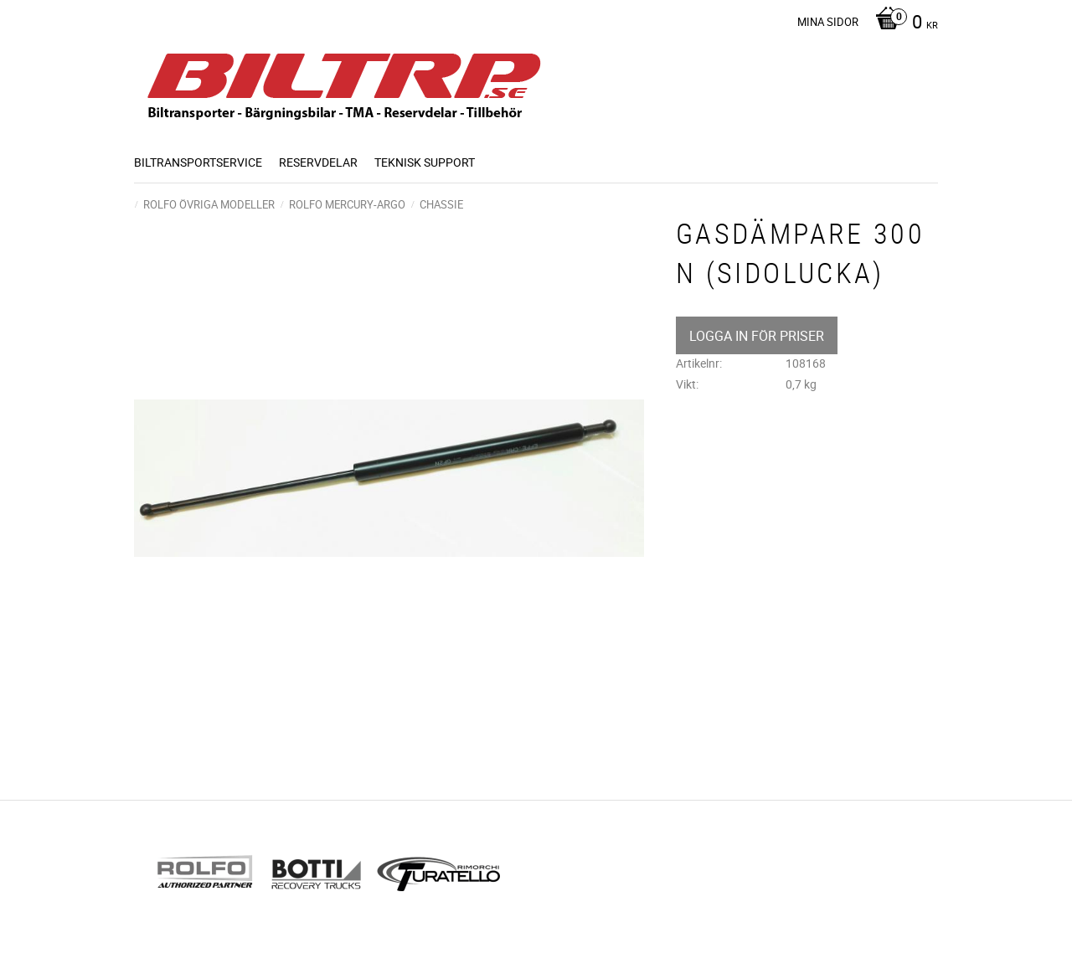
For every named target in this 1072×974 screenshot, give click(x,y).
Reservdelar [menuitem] (318, 162)
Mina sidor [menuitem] (827, 21)
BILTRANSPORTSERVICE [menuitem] (198, 162)
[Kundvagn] (902, 23)
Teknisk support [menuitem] (424, 162)
